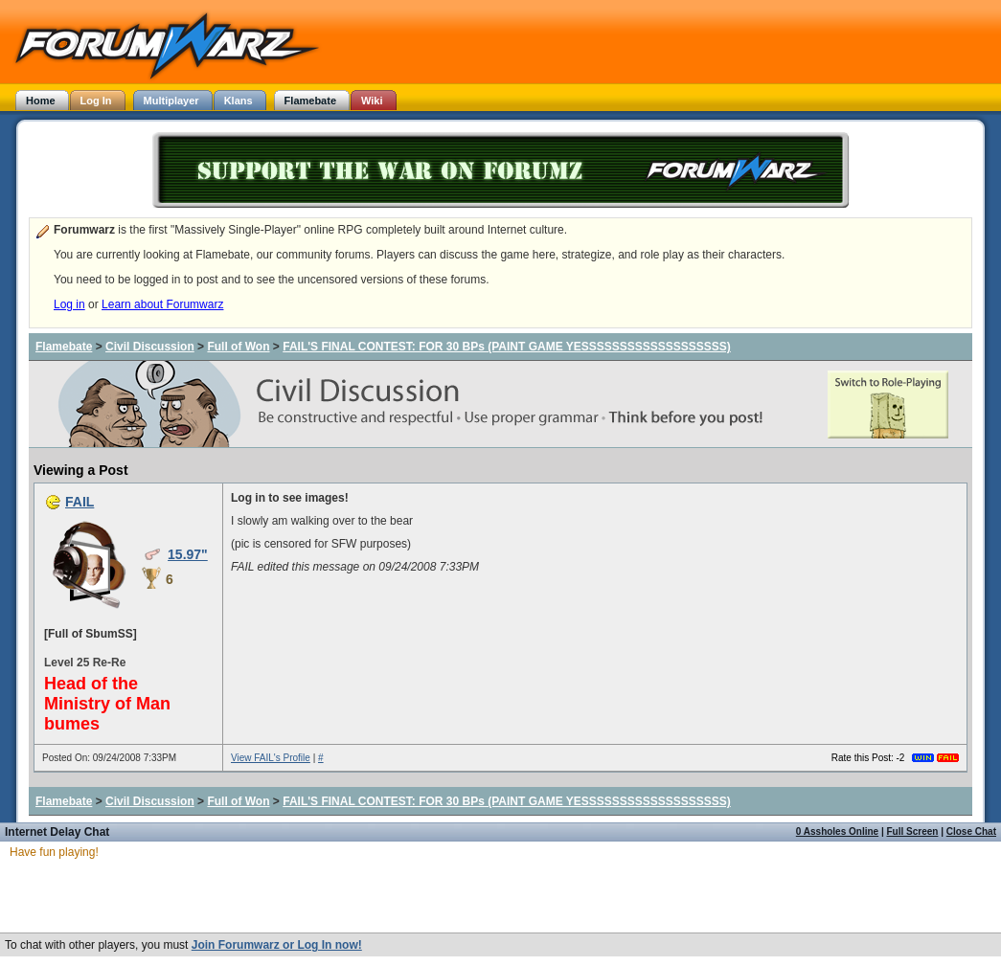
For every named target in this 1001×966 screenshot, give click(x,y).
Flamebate (63, 346)
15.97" (188, 554)
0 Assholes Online (837, 831)
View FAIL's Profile (270, 758)
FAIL (79, 501)
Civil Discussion (149, 346)
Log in (69, 304)
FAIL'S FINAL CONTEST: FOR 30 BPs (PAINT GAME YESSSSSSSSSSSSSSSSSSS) (507, 346)
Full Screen (913, 831)
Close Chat (971, 831)
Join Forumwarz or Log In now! (277, 945)
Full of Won (238, 346)
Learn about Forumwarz (162, 304)
